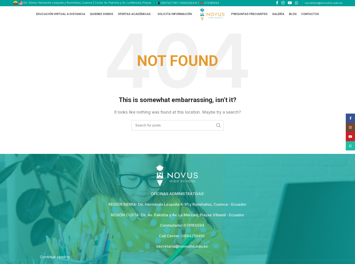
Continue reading (55, 260)
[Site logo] (212, 15)
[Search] (177, 128)
